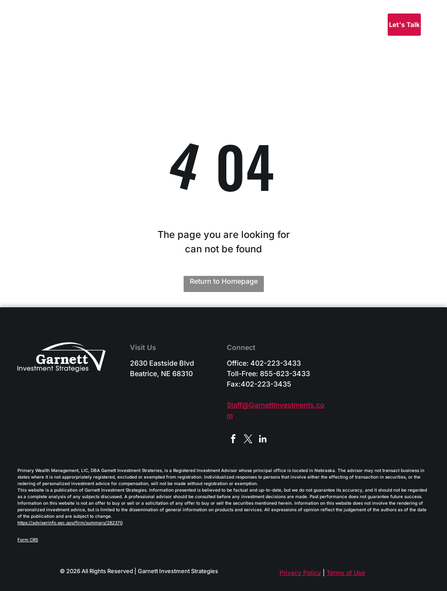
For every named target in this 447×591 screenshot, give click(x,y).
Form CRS (27, 539)
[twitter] (248, 440)
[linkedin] (263, 440)
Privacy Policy (300, 572)
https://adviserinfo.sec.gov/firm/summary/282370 (70, 522)
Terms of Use (346, 572)
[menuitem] (254, 26)
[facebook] (233, 440)
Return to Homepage (224, 281)
